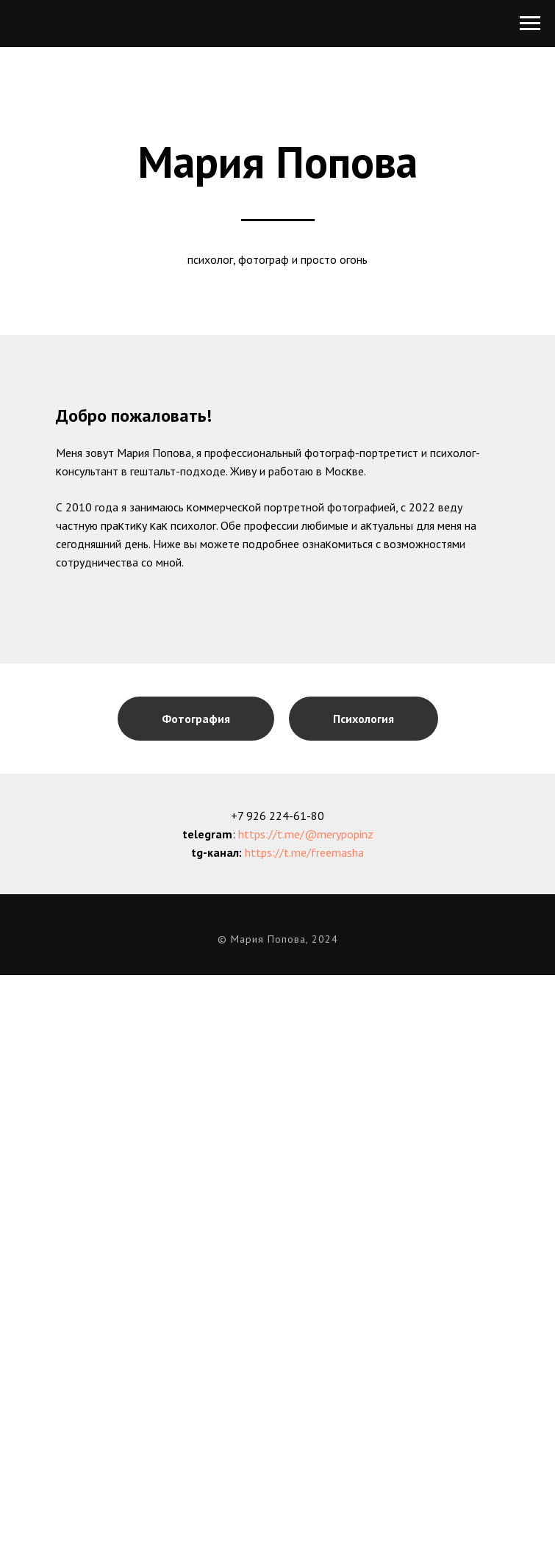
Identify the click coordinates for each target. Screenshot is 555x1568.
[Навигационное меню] (530, 23)
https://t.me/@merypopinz (305, 834)
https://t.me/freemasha (304, 852)
